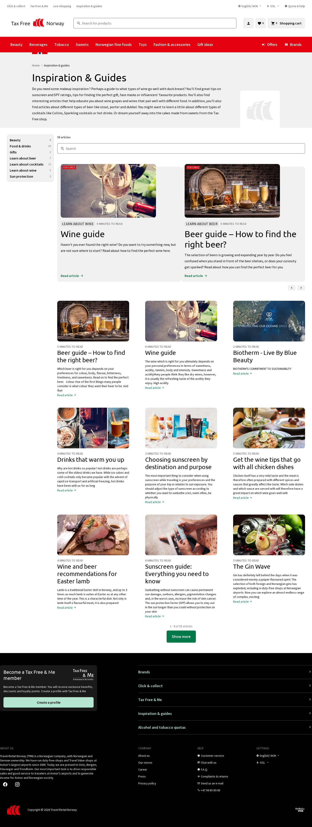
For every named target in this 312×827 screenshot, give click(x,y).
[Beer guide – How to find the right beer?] (93, 323)
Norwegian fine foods (114, 44)
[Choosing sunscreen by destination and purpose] (181, 430)
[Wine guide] (181, 323)
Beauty (16, 44)
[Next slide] (301, 287)
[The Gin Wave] (269, 537)
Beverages (38, 44)
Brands (293, 44)
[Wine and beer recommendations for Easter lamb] (93, 537)
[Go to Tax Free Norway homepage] (38, 23)
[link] (16, 6)
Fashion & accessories (172, 44)
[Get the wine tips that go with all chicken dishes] (269, 430)
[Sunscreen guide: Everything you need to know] (181, 537)
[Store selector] (273, 6)
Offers (269, 44)
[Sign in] (248, 23)
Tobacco (61, 44)
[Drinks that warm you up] (93, 430)
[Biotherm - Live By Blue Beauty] (269, 323)
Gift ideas (205, 44)
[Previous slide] (292, 287)
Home (36, 65)
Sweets (82, 44)
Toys (143, 44)
